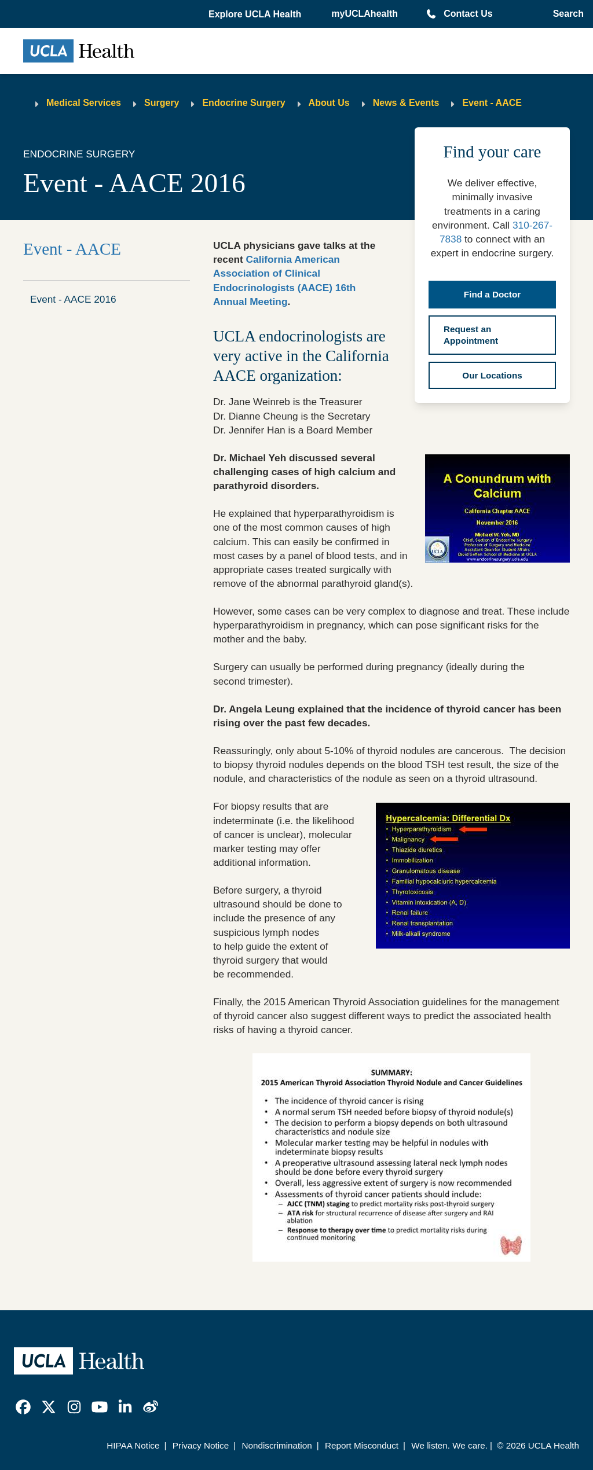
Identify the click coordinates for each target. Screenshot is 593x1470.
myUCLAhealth (364, 14)
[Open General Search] (566, 14)
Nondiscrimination (276, 1445)
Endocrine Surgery (243, 103)
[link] (23, 1407)
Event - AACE (492, 103)
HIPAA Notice (133, 1445)
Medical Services (83, 103)
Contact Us (468, 14)
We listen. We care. (449, 1445)
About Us (329, 103)
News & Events (406, 103)
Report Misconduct (361, 1445)
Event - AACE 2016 (73, 299)
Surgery (161, 103)
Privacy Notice (201, 1445)
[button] (255, 14)
